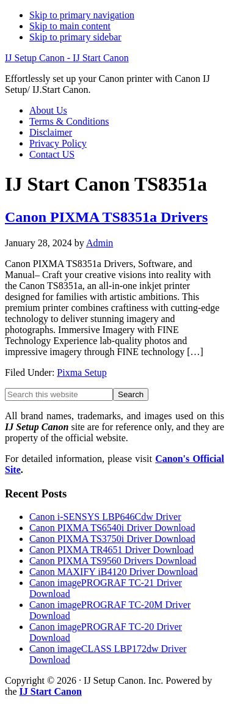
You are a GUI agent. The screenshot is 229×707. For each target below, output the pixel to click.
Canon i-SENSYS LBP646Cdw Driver (105, 516)
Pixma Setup (81, 372)
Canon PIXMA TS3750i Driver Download (112, 538)
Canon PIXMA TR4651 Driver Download (111, 549)
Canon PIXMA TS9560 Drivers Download (112, 560)
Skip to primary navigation (81, 15)
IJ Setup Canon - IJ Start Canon (67, 58)
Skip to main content (70, 26)
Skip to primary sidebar (75, 37)
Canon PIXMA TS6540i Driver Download (112, 527)
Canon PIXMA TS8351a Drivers (106, 217)
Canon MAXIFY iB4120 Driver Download (113, 571)
